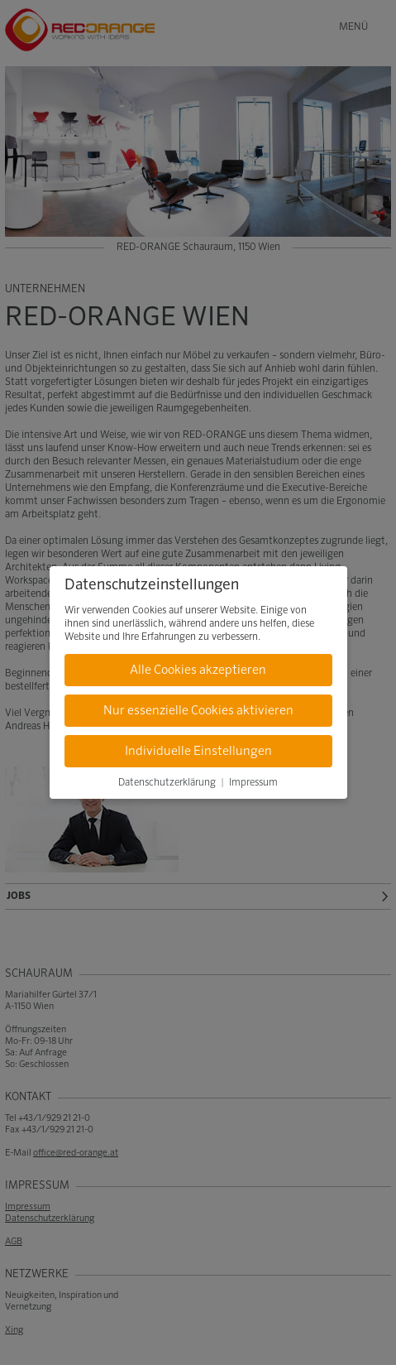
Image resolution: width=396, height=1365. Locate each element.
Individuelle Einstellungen (198, 751)
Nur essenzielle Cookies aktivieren (198, 710)
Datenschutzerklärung (167, 783)
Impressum (253, 783)
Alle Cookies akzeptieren (198, 670)
